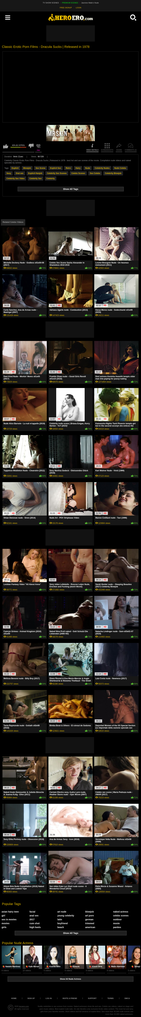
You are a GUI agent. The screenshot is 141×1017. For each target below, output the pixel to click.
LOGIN (78, 8)
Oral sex (19, 173)
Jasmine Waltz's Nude (90, 3)
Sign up (31, 998)
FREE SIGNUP (66, 8)
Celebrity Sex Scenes (57, 173)
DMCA (127, 998)
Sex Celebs (95, 173)
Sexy (8, 173)
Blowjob (27, 168)
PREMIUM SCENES (70, 3)
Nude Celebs (120, 168)
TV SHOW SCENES (51, 3)
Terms (110, 998)
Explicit (15, 168)
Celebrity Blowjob (113, 173)
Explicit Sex (55, 168)
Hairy (78, 168)
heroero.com (24, 1006)
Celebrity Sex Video (15, 178)
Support (92, 998)
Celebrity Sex (35, 178)
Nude (87, 168)
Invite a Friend (69, 998)
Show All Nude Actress (70, 979)
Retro (68, 168)
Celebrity (50, 178)
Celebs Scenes (78, 173)
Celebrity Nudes (102, 168)
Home (14, 998)
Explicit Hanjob (35, 173)
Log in (48, 998)
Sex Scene (40, 168)
